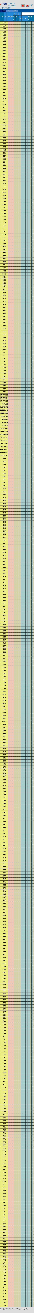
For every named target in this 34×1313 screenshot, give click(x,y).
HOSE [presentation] (3, 11)
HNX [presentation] (9, 11)
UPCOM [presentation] (15, 11)
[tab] (3, 11)
